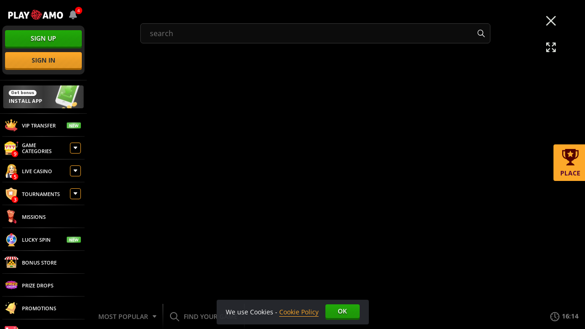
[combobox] (73, 14)
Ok (342, 311)
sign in (43, 60)
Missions (25, 216)
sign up (43, 38)
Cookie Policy (299, 312)
